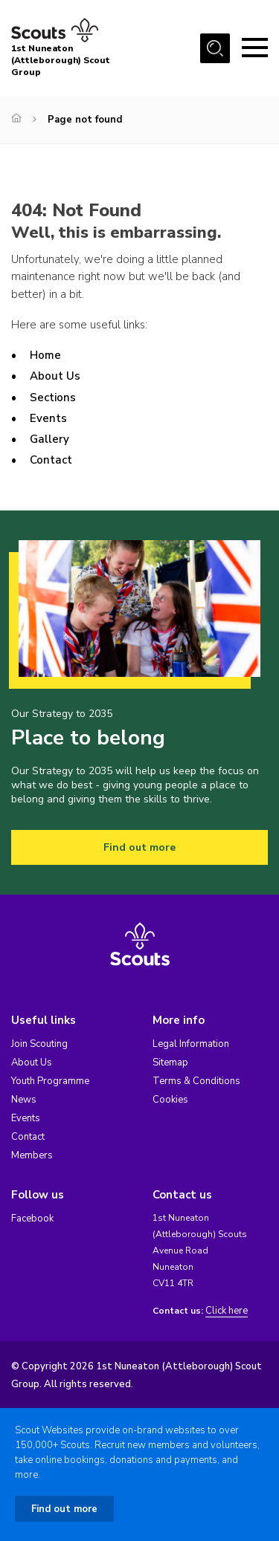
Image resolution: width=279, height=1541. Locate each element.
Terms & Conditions (196, 1081)
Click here (226, 1311)
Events (48, 418)
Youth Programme (50, 1081)
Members (32, 1155)
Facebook (32, 1218)
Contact (51, 459)
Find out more (139, 847)
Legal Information (191, 1044)
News (23, 1099)
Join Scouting (39, 1044)
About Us (55, 376)
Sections (53, 397)
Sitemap (170, 1062)
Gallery (49, 439)
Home (45, 355)
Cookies (170, 1099)
